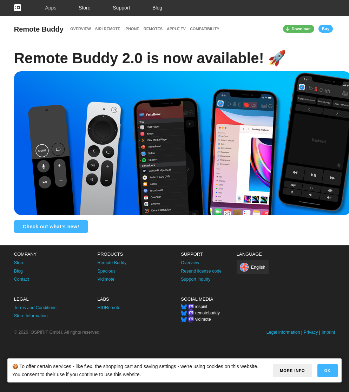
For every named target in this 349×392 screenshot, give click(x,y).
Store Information (31, 315)
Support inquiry (195, 279)
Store (84, 8)
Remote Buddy (39, 29)
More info (292, 370)
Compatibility (204, 29)
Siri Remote (107, 29)
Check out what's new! (51, 226)
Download (301, 29)
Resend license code (201, 271)
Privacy (311, 332)
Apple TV (176, 29)
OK (327, 370)
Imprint (328, 332)
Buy (325, 29)
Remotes (153, 29)
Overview (80, 29)
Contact (21, 279)
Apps (50, 8)
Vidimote (106, 279)
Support (121, 8)
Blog (157, 8)
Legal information (283, 332)
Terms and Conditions (35, 307)
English (258, 267)
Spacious (107, 271)
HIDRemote (109, 307)
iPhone (132, 29)
